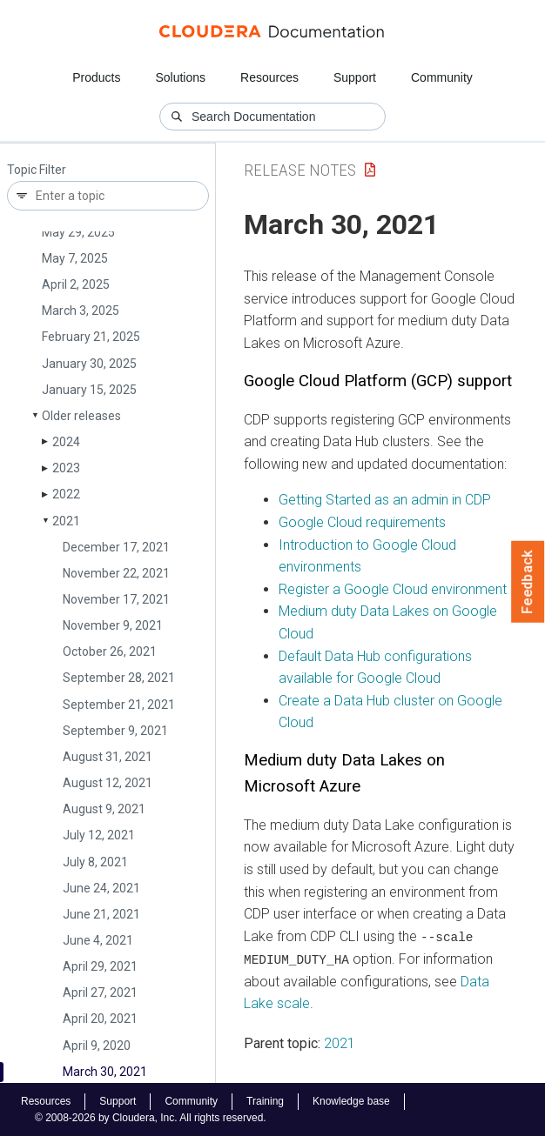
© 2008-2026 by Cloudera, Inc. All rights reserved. (150, 1117)
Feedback (528, 582)
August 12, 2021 (107, 783)
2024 (66, 442)
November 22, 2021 (116, 573)
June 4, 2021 (98, 940)
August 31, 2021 (107, 757)
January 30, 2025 (89, 364)
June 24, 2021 (101, 888)
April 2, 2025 (76, 284)
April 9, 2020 (97, 1045)
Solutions (180, 77)
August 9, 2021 (104, 809)
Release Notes (300, 170)
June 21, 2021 (101, 914)
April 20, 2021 (100, 1019)
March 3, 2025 (80, 310)
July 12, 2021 (99, 835)
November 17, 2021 (116, 599)
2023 (66, 468)
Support (354, 77)
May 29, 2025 (78, 232)
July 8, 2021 (95, 862)
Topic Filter (36, 170)
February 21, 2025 (91, 337)
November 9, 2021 (113, 625)
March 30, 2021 (105, 1072)
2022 (66, 494)
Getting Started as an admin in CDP (385, 499)
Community (442, 77)
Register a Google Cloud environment (393, 589)
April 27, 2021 (100, 992)
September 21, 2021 (119, 705)
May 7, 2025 (75, 258)
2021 (66, 521)
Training (265, 1100)
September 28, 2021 (119, 678)
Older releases (81, 416)
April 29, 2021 (100, 966)
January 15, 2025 (89, 390)
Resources (269, 77)
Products (96, 77)
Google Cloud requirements (362, 522)
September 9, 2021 (115, 731)
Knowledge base (351, 1100)
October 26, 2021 (110, 651)
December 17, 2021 (116, 547)
